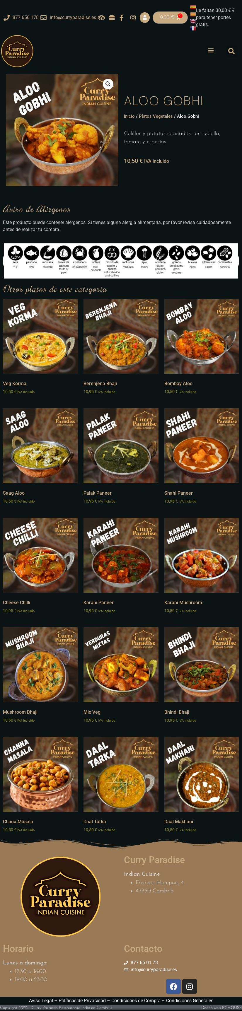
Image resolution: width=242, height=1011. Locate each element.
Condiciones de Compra (136, 1000)
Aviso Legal (41, 1000)
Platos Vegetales (156, 116)
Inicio (129, 116)
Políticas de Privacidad (82, 1000)
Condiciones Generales (189, 1000)
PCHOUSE (232, 1008)
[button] (210, 50)
